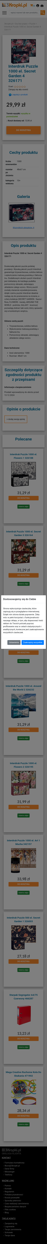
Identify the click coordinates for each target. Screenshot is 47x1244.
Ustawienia (14, 642)
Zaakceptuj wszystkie (32, 642)
